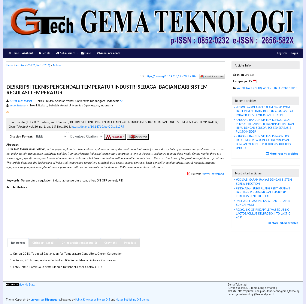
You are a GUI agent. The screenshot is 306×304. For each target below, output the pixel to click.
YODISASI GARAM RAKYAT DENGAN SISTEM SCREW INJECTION (263, 181)
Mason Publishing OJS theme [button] (132, 299)
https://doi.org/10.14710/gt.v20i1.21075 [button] (98, 127)
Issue (86, 53)
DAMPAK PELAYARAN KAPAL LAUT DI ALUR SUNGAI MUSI (262, 203)
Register (282, 53)
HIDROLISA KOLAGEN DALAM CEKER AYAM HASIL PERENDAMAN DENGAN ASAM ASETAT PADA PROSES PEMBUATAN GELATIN (264, 111)
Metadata (130, 243)
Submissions (66, 53)
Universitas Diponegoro (45, 299)
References (18, 243)
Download (217, 174)
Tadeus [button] (57, 65)
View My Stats (27, 284)
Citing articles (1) (43, 243)
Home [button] (9, 65)
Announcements (108, 53)
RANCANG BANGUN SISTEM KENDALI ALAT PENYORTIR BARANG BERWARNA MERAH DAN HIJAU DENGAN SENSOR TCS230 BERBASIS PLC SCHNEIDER (264, 125)
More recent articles (282, 154)
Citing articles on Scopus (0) (79, 243)
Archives (21, 65)
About (28, 53)
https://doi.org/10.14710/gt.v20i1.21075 (172, 76)
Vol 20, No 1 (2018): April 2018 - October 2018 (267, 88)
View (205, 174)
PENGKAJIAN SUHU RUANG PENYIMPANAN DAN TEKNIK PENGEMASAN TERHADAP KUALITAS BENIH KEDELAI (262, 192)
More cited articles (283, 223)
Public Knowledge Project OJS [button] (92, 299)
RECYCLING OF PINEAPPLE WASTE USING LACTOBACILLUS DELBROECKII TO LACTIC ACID (262, 213)
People (45, 53)
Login (294, 53)
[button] (7, 111)
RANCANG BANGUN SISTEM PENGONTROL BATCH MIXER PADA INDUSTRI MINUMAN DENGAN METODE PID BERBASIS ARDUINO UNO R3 (263, 142)
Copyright (110, 243)
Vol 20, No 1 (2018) (39, 65)
